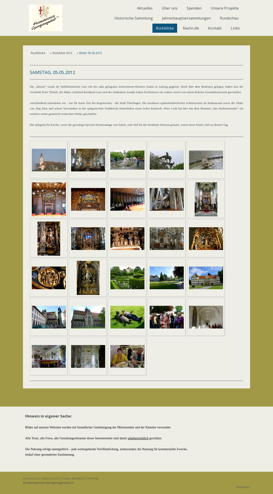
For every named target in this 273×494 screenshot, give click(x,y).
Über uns (170, 8)
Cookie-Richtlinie (73, 478)
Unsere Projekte (225, 8)
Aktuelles (145, 8)
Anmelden (243, 487)
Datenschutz (50, 478)
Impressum (30, 478)
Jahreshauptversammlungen (186, 18)
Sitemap (92, 478)
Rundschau (229, 18)
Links (235, 28)
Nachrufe (191, 28)
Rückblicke (165, 28)
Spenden (194, 8)
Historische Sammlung (133, 18)
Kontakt (215, 28)
